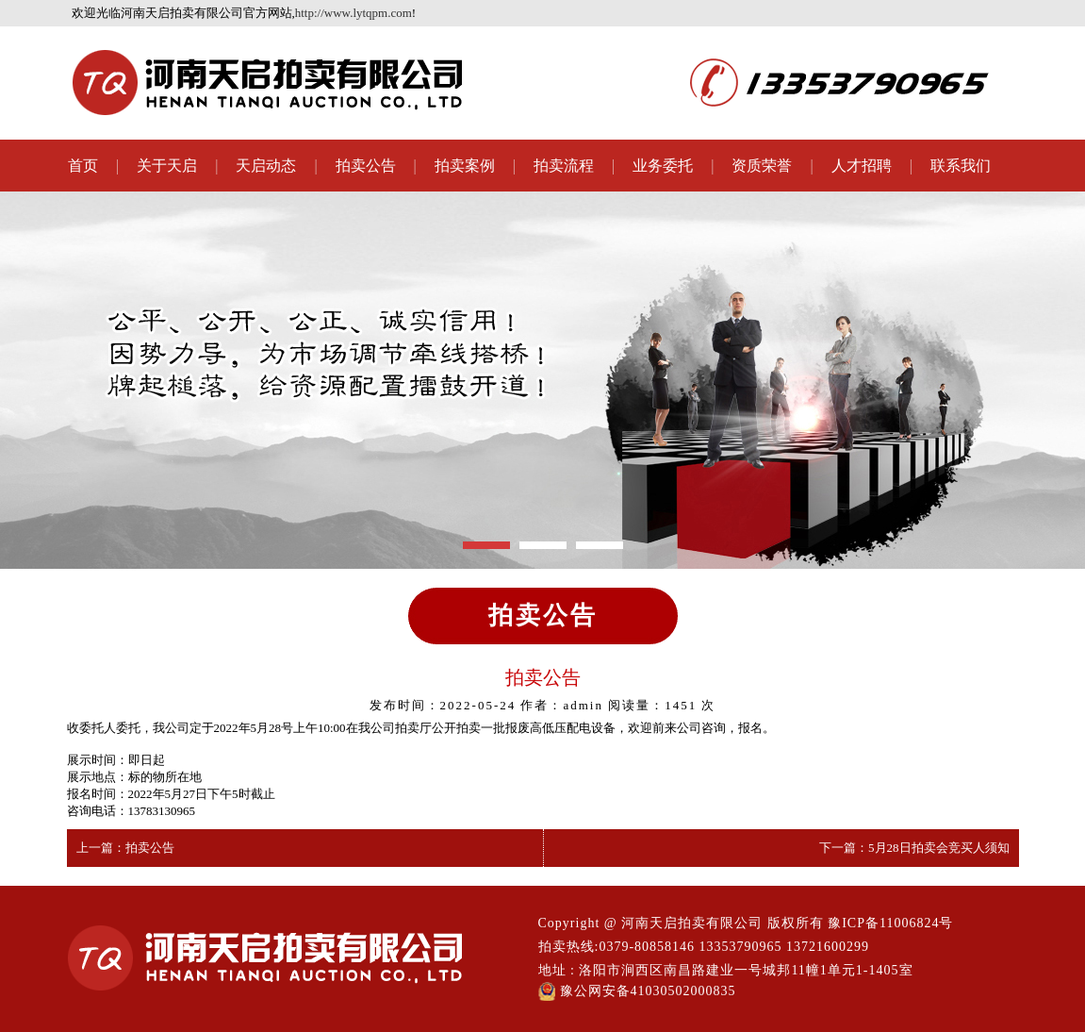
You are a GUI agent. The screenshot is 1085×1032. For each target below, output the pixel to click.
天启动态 (266, 166)
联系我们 (960, 166)
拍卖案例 (465, 166)
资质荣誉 (762, 166)
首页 (83, 166)
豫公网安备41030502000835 (637, 991)
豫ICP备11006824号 (890, 923)
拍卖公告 (366, 166)
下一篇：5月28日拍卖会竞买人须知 (914, 848)
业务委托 (663, 166)
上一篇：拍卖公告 (125, 848)
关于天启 (167, 166)
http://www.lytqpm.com (353, 13)
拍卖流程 (564, 166)
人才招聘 (861, 166)
